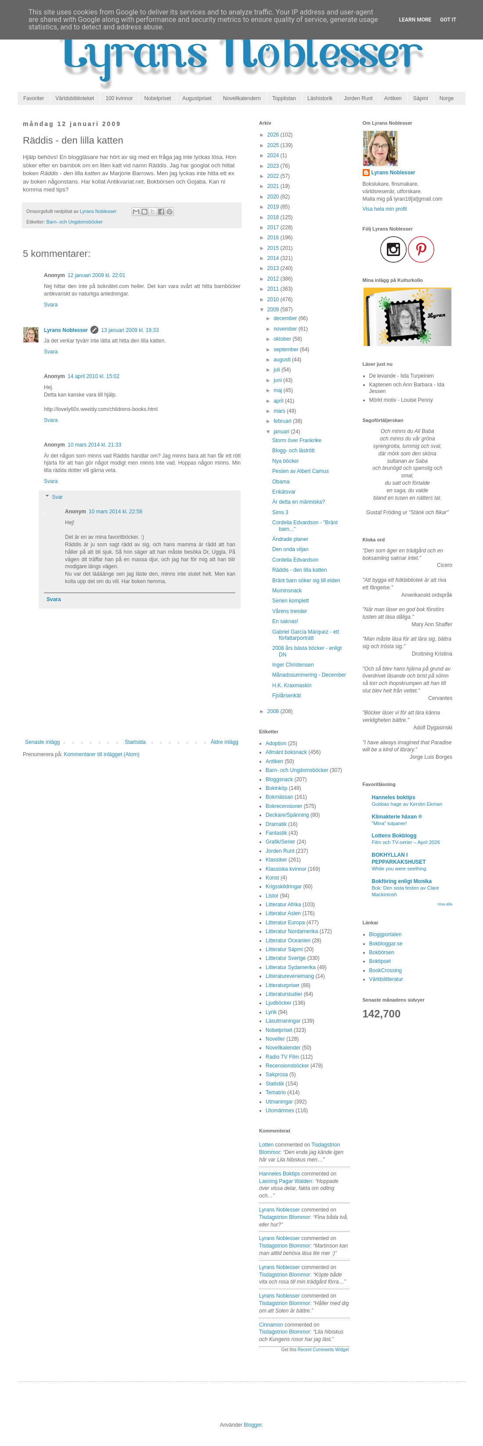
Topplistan (284, 98)
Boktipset (380, 961)
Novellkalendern (242, 98)
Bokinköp (276, 788)
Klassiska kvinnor (286, 869)
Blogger (253, 1425)
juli (277, 370)
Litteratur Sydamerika (291, 967)
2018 (274, 217)
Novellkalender (283, 1048)
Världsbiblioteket (74, 98)
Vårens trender (289, 611)
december (286, 318)
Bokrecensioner (284, 806)
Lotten (266, 1145)
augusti (283, 360)
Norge (447, 98)
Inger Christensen (293, 665)
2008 (274, 711)
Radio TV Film (282, 1057)
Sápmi (420, 98)
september (287, 349)
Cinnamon (271, 1325)
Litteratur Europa (285, 923)
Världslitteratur (386, 979)
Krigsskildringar (284, 886)
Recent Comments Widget (323, 1349)
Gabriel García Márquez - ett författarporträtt (305, 635)
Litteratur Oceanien (288, 941)
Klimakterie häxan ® (397, 817)
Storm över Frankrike (296, 440)
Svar (57, 497)
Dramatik (276, 824)
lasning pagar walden (285, 1181)
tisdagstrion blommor (284, 1217)
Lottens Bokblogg (394, 836)
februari (283, 421)
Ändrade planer (290, 539)
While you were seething (399, 868)
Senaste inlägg (42, 742)
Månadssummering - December (309, 675)
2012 (274, 279)
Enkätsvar (284, 492)
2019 (274, 207)
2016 (274, 237)
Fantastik (276, 833)
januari (282, 432)
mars (280, 411)
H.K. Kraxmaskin (291, 685)
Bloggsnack (279, 779)
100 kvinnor (119, 98)
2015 (274, 248)
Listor (272, 896)
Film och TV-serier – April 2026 (406, 842)
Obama (280, 482)
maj (279, 390)
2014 (274, 258)
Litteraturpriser (282, 985)
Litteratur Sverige (286, 958)
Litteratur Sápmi (284, 949)
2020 (274, 197)
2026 (274, 135)
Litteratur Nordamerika (292, 931)
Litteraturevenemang (290, 976)
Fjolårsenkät (286, 695)
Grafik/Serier (280, 842)
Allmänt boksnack (286, 752)
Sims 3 (280, 512)
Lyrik (271, 1012)
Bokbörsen (381, 952)
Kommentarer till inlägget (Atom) (101, 754)
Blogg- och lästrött (293, 450)
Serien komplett (290, 601)
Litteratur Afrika (283, 904)
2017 (274, 227)
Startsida (135, 742)
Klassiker (276, 860)
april (279, 401)
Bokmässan (279, 797)
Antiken (393, 98)
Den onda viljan (290, 549)
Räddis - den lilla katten (299, 570)
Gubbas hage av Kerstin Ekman (407, 804)
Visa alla (444, 904)
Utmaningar (279, 1102)
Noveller (275, 1039)
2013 (274, 268)
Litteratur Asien (283, 913)
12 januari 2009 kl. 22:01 (96, 275)
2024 (274, 155)
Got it (448, 20)
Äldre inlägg (224, 742)
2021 (274, 186)
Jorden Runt (358, 98)
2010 (274, 299)
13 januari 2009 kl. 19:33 (130, 330)
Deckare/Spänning (287, 815)
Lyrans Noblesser (66, 330)
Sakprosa (277, 1074)
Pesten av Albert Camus (300, 471)
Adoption (276, 743)
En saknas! (285, 621)
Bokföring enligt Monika (402, 881)
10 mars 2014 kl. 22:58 (115, 511)
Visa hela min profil (385, 209)
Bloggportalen (385, 934)
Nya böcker (285, 461)
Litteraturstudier (284, 994)
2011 (274, 289)
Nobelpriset (157, 98)
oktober (283, 339)
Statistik (275, 1084)
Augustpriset (197, 98)
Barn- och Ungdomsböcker (75, 221)
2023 (274, 166)
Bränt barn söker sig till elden (306, 580)
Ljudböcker (279, 1003)
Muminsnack (287, 591)
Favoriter (33, 98)
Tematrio (276, 1092)
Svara (51, 305)
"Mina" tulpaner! (389, 823)
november (286, 329)
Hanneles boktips (279, 1174)
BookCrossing (385, 970)
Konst (272, 878)
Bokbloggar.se (386, 944)
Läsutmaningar (283, 1021)
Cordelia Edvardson (295, 560)
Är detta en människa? (298, 502)
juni (278, 380)
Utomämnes (280, 1110)
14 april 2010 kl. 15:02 (93, 376)
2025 (274, 145)
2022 (274, 176)
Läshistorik (319, 98)
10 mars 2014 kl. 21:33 (94, 445)
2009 (274, 310)
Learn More (415, 20)
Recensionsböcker (287, 1066)
